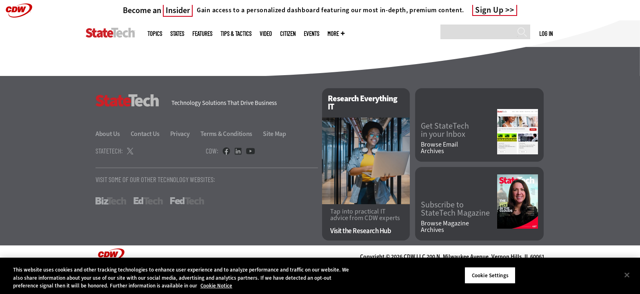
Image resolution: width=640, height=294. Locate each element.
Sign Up (489, 10)
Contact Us (145, 133)
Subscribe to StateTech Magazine (455, 209)
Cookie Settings (490, 275)
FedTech (187, 201)
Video (266, 34)
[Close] (627, 275)
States (177, 34)
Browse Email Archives (439, 147)
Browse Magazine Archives (445, 226)
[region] (320, 276)
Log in (546, 33)
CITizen (288, 34)
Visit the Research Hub (360, 230)
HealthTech (233, 201)
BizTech (111, 201)
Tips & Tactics (235, 34)
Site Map (274, 133)
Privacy (180, 133)
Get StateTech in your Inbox (445, 130)
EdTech (148, 201)
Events (311, 34)
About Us (108, 133)
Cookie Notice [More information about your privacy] (216, 285)
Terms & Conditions (226, 133)
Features (202, 34)
